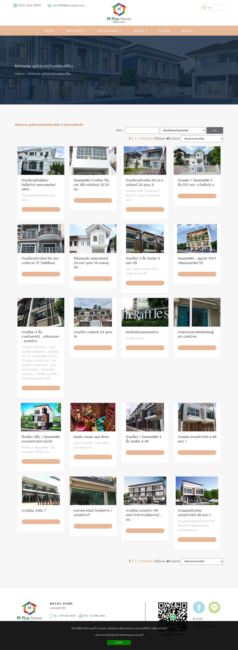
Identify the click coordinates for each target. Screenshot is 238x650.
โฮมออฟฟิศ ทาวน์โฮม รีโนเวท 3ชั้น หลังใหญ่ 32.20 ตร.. (91, 185)
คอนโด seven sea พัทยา (91, 437)
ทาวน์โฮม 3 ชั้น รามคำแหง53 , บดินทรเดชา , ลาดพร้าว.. (41, 336)
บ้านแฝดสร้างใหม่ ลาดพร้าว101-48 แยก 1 (194, 512)
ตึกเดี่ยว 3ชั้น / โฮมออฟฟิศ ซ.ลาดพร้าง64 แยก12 (41, 439)
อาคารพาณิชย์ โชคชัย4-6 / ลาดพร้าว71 (93, 512)
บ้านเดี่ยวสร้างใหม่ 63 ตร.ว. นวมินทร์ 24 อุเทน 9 (145, 182)
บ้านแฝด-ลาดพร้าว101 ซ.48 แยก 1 (197, 439)
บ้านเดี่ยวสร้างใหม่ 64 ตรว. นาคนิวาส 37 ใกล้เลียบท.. (40, 260)
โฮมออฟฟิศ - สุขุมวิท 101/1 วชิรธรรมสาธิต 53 (197, 260)
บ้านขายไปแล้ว (73, 125)
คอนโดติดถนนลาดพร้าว (142, 332)
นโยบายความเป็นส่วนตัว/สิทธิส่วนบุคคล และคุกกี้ (119, 635)
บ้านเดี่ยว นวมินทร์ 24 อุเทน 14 (93, 334)
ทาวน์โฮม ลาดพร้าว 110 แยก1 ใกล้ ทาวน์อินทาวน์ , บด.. (143, 515)
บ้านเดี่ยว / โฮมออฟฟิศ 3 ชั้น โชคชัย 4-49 (143, 439)
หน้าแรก (20, 74)
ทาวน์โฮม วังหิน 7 (34, 510)
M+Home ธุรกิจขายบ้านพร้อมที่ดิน (44, 66)
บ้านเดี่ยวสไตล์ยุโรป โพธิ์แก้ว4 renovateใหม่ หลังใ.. (38, 185)
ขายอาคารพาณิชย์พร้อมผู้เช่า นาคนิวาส (195, 334)
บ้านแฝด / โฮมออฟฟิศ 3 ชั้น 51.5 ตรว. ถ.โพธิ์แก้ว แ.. (197, 182)
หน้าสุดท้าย (146, 138)
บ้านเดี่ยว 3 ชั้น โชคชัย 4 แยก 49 (143, 260)
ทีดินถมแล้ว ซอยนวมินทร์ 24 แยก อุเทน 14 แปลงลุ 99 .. (91, 263)
